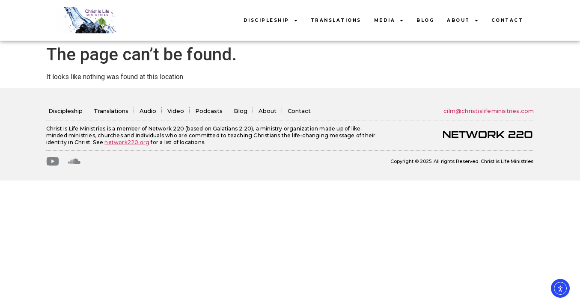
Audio (148, 110)
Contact (507, 20)
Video (175, 110)
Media (389, 20)
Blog (425, 20)
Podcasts (209, 110)
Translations (336, 20)
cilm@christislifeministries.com (488, 110)
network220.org (126, 142)
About (463, 20)
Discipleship (271, 20)
